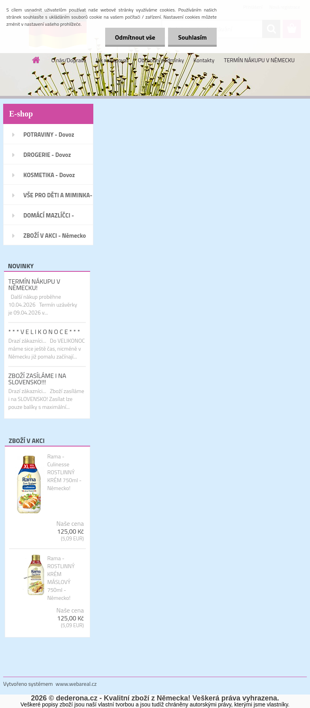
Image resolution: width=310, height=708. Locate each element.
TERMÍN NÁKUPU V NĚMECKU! (34, 284)
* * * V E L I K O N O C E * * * (44, 331)
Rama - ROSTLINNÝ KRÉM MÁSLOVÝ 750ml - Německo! (60, 578)
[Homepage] (36, 60)
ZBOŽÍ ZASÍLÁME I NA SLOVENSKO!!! (37, 379)
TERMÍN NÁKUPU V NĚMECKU (259, 60)
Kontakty (203, 60)
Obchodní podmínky (161, 60)
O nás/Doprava (68, 60)
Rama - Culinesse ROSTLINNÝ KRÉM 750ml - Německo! (64, 472)
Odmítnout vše (135, 37)
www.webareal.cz (76, 683)
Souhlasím (192, 37)
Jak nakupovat (112, 60)
